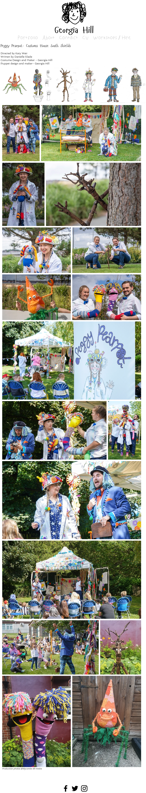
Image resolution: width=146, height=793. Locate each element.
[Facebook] (65, 788)
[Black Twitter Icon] (75, 788)
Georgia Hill (74, 30)
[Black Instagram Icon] (84, 788)
